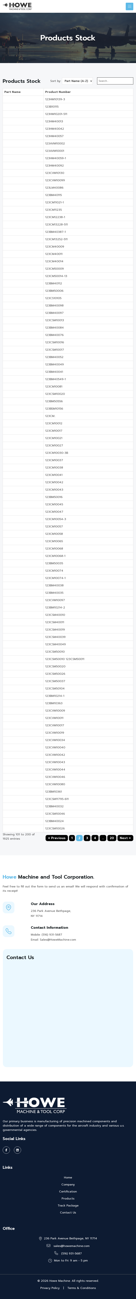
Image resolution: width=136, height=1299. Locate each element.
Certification (68, 1191)
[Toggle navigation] (129, 6)
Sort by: (55, 81)
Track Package (68, 1205)
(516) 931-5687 (68, 1253)
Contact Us (68, 1212)
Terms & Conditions (81, 1288)
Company (68, 1184)
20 (112, 838)
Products (68, 1198)
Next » (125, 838)
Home (68, 1177)
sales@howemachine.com (68, 1246)
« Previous (57, 838)
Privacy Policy (50, 1288)
